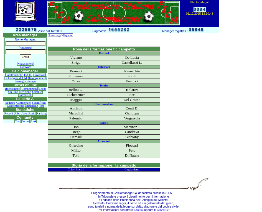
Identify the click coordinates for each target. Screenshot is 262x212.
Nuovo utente (25, 63)
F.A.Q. (28, 74)
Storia (31, 113)
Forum (25, 121)
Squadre (10, 102)
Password (25, 66)
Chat (17, 121)
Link (33, 121)
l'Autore (138, 209)
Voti (41, 105)
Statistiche (32, 105)
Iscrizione (25, 91)
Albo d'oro (20, 113)
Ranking (42, 113)
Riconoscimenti (37, 78)
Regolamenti (12, 88)
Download (39, 74)
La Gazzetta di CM (15, 78)
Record (8, 113)
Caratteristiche (14, 74)
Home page (54, 35)
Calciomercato (15, 105)
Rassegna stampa (25, 81)
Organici (37, 91)
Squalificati (39, 102)
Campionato (23, 102)
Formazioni (25, 94)
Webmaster (163, 209)
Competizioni (29, 88)
